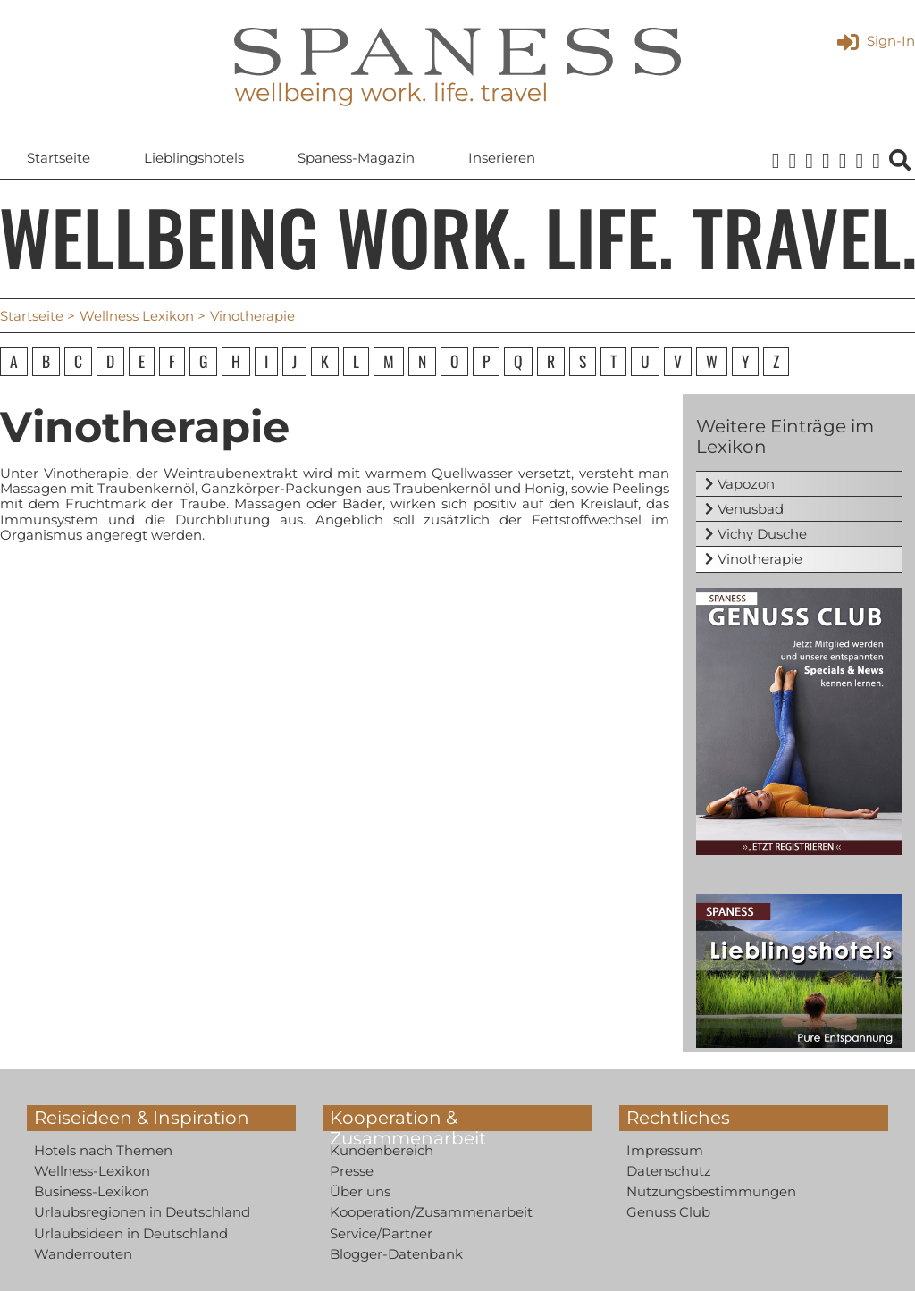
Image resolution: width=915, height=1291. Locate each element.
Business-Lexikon (91, 1191)
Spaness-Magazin (356, 157)
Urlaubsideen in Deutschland (131, 1233)
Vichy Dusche (762, 533)
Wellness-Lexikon (92, 1170)
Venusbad (751, 508)
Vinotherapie (760, 558)
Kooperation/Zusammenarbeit (431, 1211)
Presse (352, 1170)
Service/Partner (381, 1233)
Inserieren (501, 157)
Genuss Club (668, 1211)
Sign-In (876, 40)
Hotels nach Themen (103, 1150)
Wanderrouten (83, 1253)
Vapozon (746, 483)
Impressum (664, 1150)
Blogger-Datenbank (396, 1253)
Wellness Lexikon (137, 315)
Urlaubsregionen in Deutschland (142, 1211)
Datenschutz (668, 1170)
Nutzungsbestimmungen (711, 1191)
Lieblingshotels (194, 157)
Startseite (58, 157)
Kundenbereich (381, 1150)
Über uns (360, 1191)
